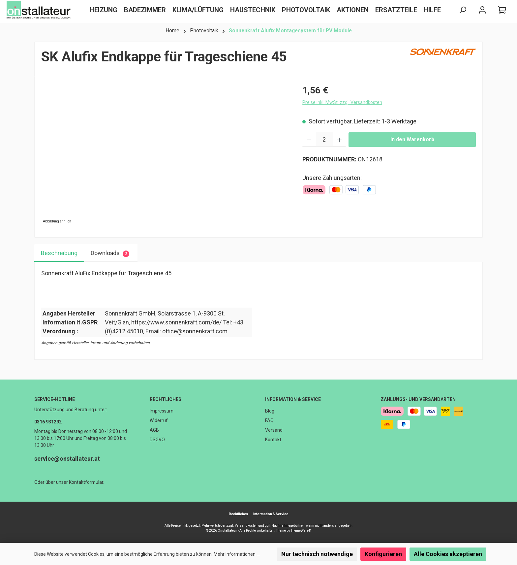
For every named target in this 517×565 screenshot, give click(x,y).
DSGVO (157, 439)
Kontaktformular (86, 482)
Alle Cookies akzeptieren (448, 553)
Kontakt (273, 439)
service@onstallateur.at (67, 458)
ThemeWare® (301, 530)
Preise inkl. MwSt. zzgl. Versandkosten (342, 102)
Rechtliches (165, 399)
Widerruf (159, 420)
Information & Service (293, 399)
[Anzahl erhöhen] (339, 139)
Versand (274, 430)
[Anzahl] (324, 139)
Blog (269, 411)
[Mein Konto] (482, 10)
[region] (165, 154)
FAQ (269, 420)
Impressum (161, 411)
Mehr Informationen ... (236, 554)
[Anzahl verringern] (309, 139)
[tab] (59, 253)
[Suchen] (462, 10)
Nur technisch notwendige (317, 553)
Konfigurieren (383, 553)
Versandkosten (246, 525)
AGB (154, 430)
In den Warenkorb (412, 139)
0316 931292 (48, 421)
